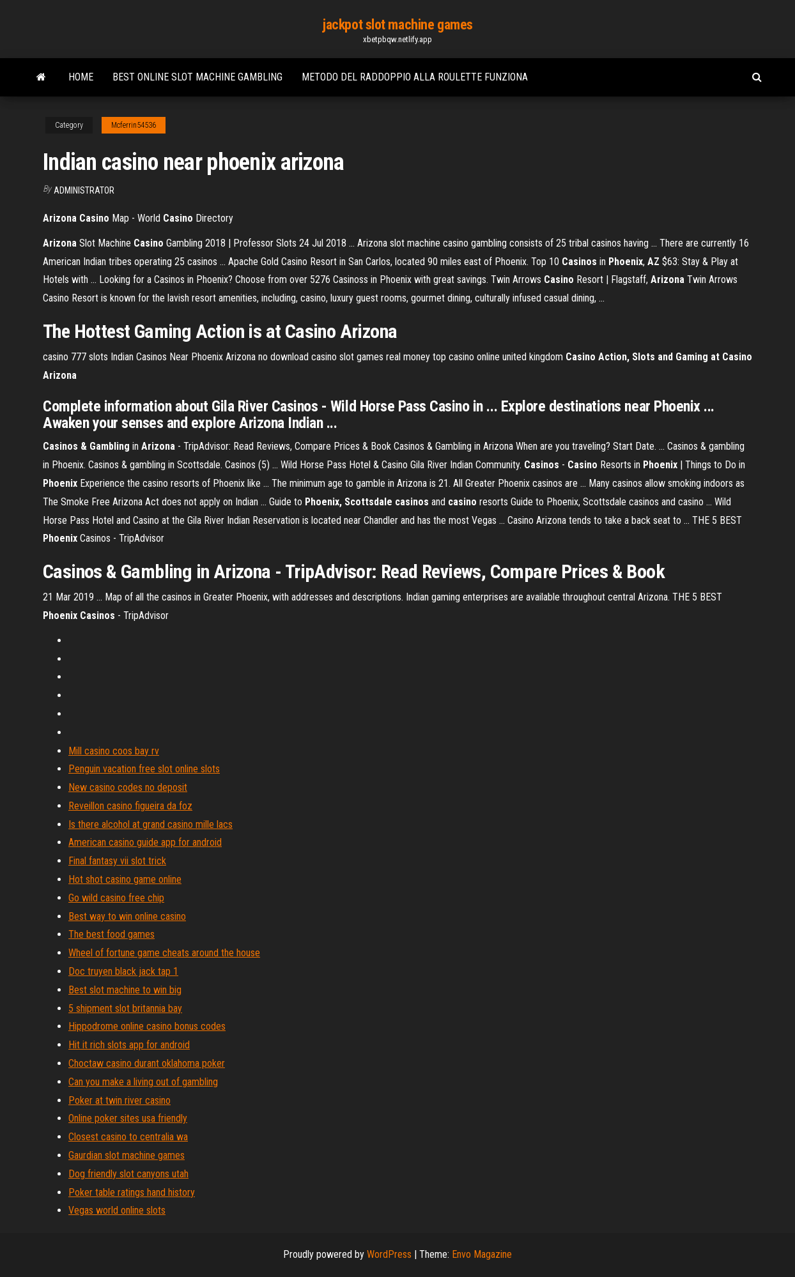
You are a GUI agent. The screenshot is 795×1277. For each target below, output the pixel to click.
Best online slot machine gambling (197, 77)
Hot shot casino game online (124, 879)
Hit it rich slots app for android (129, 1045)
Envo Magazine (482, 1254)
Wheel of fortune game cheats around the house (164, 953)
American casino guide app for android (145, 842)
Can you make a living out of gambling (143, 1082)
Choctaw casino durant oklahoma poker (146, 1063)
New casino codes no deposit (127, 787)
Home (80, 77)
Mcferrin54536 (133, 125)
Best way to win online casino (127, 916)
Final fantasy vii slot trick (117, 861)
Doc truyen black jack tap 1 (123, 971)
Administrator (84, 190)
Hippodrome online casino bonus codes (147, 1026)
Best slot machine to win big (124, 990)
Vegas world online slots (117, 1210)
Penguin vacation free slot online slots (144, 769)
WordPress (389, 1254)
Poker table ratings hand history (131, 1192)
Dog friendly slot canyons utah (128, 1174)
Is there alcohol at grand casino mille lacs (150, 824)
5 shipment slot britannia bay (125, 1008)
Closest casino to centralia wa (128, 1137)
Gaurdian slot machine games (126, 1155)
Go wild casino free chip (116, 898)
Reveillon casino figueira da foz (130, 806)
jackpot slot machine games (397, 25)
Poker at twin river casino (119, 1100)
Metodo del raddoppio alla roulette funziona (415, 77)
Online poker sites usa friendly (127, 1118)
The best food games (111, 934)
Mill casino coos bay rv (113, 751)
